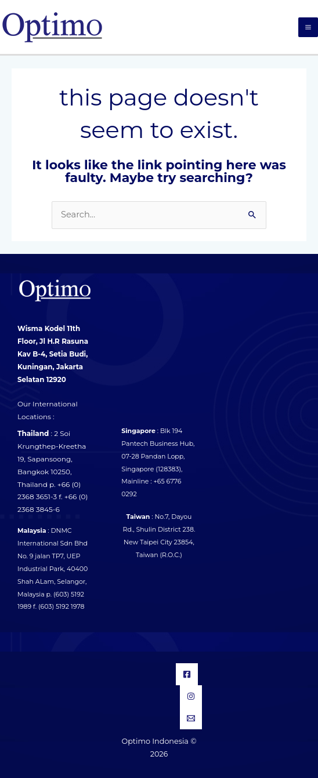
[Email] (191, 718)
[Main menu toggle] (308, 27)
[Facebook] (187, 674)
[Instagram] (191, 696)
